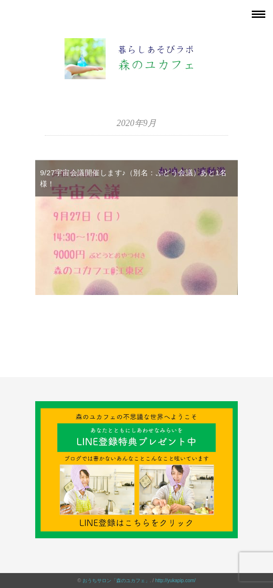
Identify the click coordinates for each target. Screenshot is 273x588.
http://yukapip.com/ (175, 580)
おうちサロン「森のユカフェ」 (116, 580)
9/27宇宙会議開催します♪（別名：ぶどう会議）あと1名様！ (133, 178)
